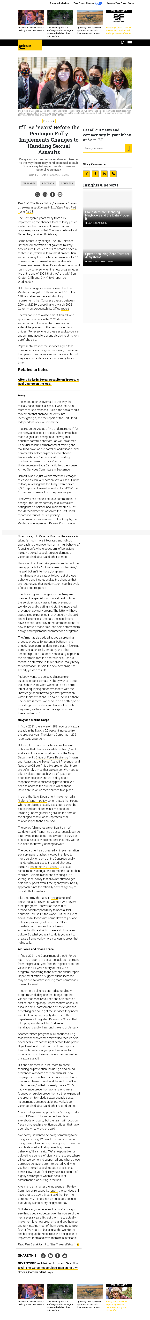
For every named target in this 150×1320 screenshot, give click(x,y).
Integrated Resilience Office (52, 1019)
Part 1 (28, 1244)
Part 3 (29, 211)
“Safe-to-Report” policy (32, 800)
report (65, 308)
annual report (41, 480)
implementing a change (44, 866)
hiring (54, 897)
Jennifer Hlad (37, 175)
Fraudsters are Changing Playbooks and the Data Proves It (107, 215)
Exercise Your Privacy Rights (120, 3)
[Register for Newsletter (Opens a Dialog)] (128, 148)
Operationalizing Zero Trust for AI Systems (107, 255)
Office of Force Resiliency (52, 757)
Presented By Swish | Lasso (99, 261)
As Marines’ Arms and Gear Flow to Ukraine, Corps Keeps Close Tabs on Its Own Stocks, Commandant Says (48, 1268)
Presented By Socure (96, 223)
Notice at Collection (59, 3)
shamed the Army (49, 414)
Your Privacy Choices (88, 3)
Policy (49, 121)
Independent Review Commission (53, 523)
